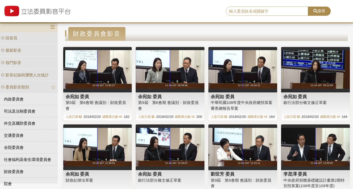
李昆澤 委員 (295, 174)
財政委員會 (14, 171)
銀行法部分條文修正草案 (305, 102)
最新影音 (11, 50)
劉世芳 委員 (222, 174)
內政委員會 (14, 99)
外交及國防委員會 (19, 123)
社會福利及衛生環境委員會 (27, 159)
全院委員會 (14, 147)
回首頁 (9, 38)
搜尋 (319, 11)
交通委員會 (14, 135)
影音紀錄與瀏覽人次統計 (25, 75)
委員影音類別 (15, 87)
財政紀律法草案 (79, 180)
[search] (267, 11)
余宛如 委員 (77, 96)
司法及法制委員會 (19, 111)
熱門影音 (11, 62)
